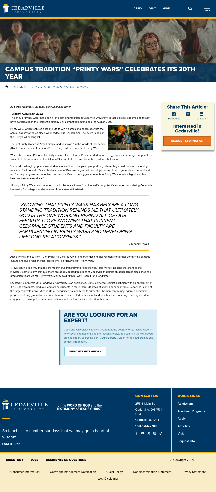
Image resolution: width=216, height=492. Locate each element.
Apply (138, 8)
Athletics (184, 426)
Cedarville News (21, 87)
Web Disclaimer (108, 478)
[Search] (190, 8)
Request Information (187, 141)
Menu (207, 9)
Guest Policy (114, 472)
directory (14, 460)
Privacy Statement (194, 472)
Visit (152, 8)
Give (166, 8)
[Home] (6, 87)
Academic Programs (191, 411)
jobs (34, 460)
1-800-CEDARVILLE (148, 420)
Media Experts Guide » (85, 351)
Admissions (186, 403)
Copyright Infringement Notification (73, 472)
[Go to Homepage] (23, 12)
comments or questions (66, 460)
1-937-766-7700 (146, 426)
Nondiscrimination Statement (152, 472)
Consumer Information (25, 472)
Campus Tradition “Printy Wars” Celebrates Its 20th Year (62, 87)
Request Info (186, 441)
